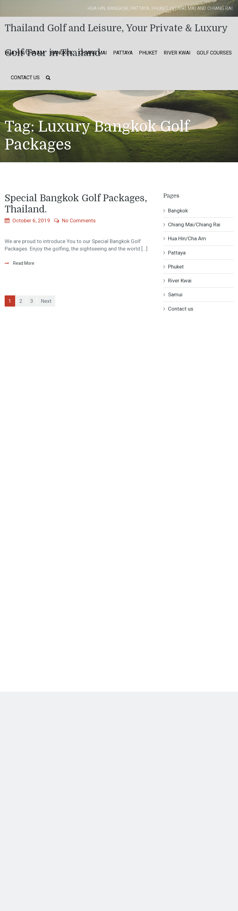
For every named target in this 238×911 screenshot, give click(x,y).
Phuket (148, 53)
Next (46, 301)
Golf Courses (214, 53)
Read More (23, 263)
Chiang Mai (93, 53)
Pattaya (123, 53)
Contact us (25, 78)
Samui (175, 294)
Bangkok (62, 53)
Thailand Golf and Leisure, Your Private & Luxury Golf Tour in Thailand (116, 32)
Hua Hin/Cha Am (24, 53)
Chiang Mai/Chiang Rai (194, 224)
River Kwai (177, 53)
